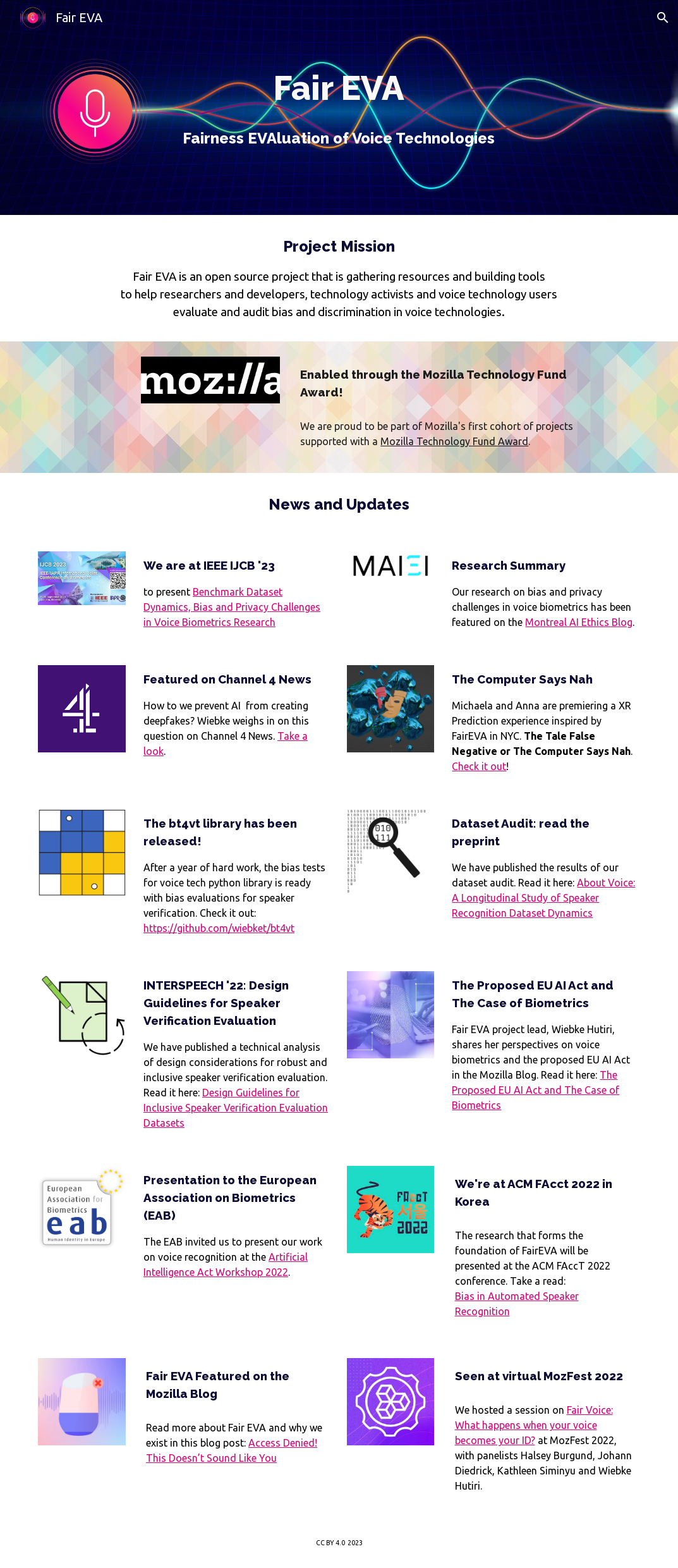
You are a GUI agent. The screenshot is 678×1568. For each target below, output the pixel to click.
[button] (663, 18)
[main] (339, 107)
